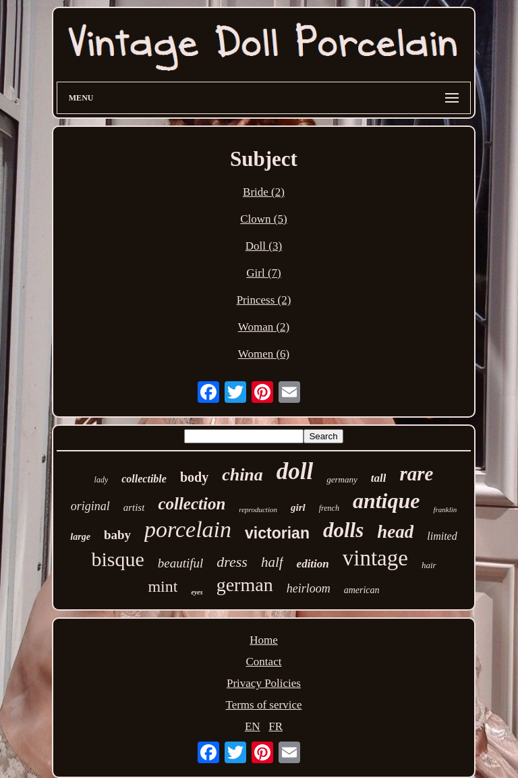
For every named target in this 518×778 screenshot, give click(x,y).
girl (298, 507)
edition (313, 563)
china (242, 474)
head (395, 532)
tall (378, 478)
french (329, 508)
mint (162, 586)
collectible (144, 478)
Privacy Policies (264, 683)
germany (341, 479)
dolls (343, 530)
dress (232, 561)
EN (252, 726)
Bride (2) (264, 192)
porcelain (187, 529)
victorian (277, 533)
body (194, 477)
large (80, 537)
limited (442, 536)
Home (264, 640)
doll (295, 471)
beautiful (181, 563)
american (362, 590)
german (245, 584)
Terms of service (263, 704)
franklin (445, 509)
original (90, 506)
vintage (375, 558)
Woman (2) (264, 327)
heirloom (308, 588)
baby (117, 535)
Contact (264, 661)
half (272, 562)
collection (191, 504)
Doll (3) (264, 246)
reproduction (258, 509)
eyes (196, 592)
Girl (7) (263, 273)
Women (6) (264, 354)
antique (386, 501)
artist (134, 507)
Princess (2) (264, 300)
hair (429, 565)
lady (101, 479)
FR (275, 726)
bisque (117, 559)
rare (416, 473)
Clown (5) (263, 219)
